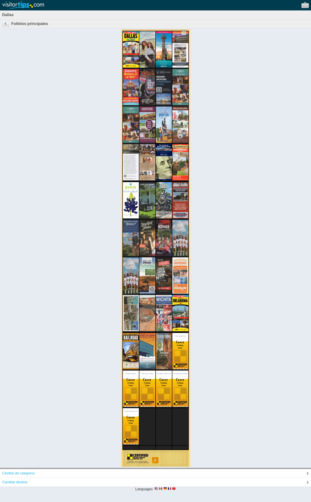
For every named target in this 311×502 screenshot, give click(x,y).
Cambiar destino (15, 482)
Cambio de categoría (18, 473)
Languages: (144, 489)
